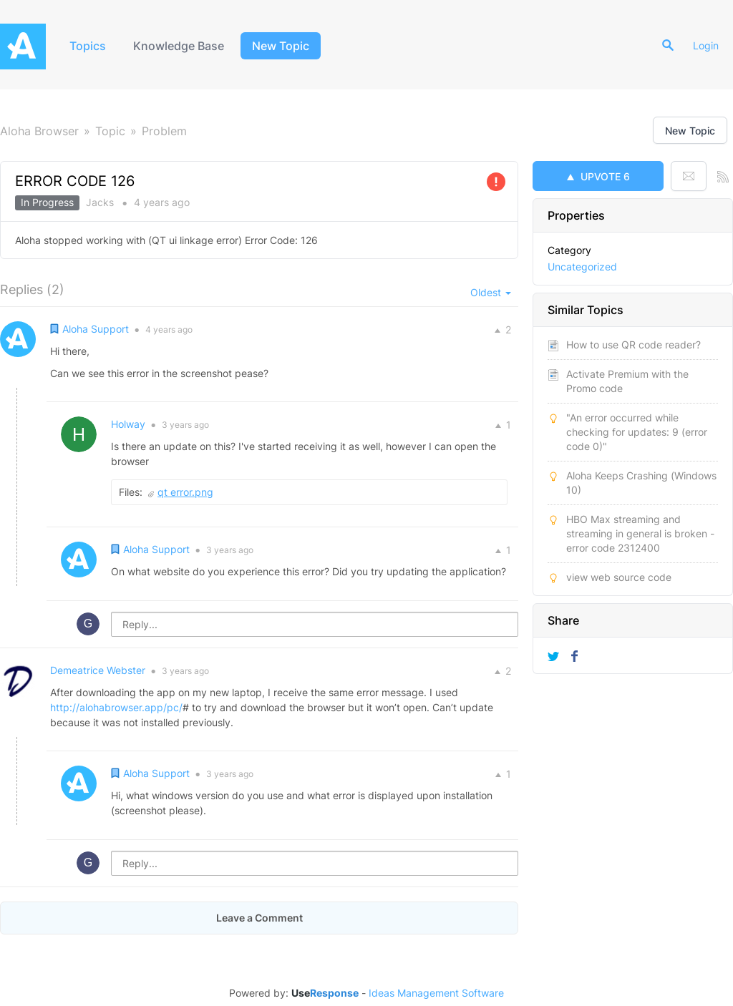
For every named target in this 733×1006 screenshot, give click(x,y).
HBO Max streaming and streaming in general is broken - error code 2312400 (640, 533)
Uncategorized (582, 266)
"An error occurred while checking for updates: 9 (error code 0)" (636, 431)
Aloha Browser (39, 131)
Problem (164, 131)
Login (706, 45)
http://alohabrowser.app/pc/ (116, 707)
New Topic (280, 46)
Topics (87, 46)
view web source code (618, 577)
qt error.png (185, 492)
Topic (110, 131)
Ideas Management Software (436, 993)
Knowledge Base (178, 46)
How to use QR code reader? (633, 344)
